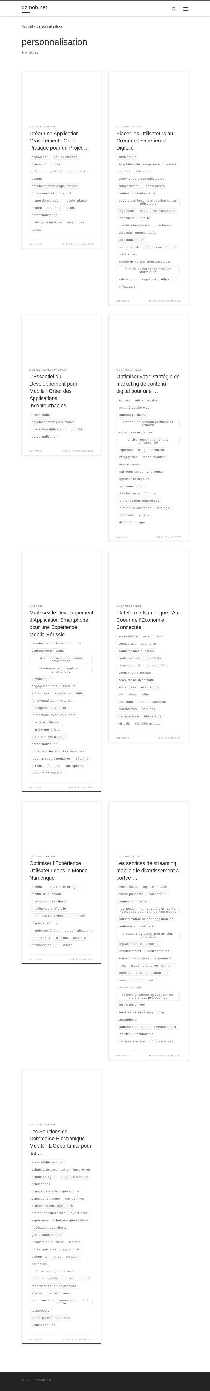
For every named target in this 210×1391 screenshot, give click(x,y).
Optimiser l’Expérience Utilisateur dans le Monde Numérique (58, 870)
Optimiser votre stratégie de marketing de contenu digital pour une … (148, 384)
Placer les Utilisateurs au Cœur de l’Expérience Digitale (144, 141)
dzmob (38, 244)
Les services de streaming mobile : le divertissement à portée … (147, 870)
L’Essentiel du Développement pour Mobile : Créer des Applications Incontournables (53, 391)
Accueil (27, 26)
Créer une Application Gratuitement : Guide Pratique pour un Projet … (59, 141)
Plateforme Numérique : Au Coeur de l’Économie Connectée (147, 620)
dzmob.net (43, 1380)
